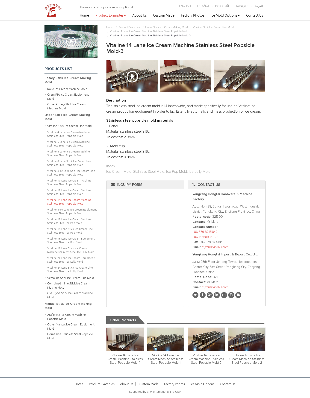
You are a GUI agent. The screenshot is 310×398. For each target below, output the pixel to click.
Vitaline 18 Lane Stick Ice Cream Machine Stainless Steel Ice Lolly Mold (70, 250)
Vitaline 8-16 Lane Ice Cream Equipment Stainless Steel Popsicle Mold (72, 211)
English (185, 6)
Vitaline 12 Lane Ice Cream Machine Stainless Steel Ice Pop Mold (69, 221)
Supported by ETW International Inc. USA (155, 391)
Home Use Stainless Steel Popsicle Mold (70, 336)
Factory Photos (192, 15)
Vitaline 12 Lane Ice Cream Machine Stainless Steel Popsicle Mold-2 (246, 359)
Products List (58, 69)
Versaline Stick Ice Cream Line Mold (70, 277)
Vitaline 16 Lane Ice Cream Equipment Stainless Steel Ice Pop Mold (71, 240)
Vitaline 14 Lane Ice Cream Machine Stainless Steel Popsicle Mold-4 (125, 359)
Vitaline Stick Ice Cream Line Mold (213, 27)
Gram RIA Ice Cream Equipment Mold (68, 96)
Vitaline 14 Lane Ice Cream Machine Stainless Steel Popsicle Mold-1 (165, 359)
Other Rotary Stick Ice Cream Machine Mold (66, 106)
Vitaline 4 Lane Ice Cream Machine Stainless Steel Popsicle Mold (68, 134)
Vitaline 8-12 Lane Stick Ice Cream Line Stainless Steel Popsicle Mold (71, 172)
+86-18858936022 (205, 237)
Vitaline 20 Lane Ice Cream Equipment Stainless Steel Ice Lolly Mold (71, 259)
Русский (222, 6)
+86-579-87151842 (205, 232)
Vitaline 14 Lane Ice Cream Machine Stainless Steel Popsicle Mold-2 (206, 359)
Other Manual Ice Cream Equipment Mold (70, 326)
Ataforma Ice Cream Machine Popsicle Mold (66, 316)
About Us (139, 15)
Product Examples (129, 27)
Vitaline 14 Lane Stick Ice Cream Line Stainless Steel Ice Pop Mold (70, 230)
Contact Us (254, 15)
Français (241, 6)
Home (84, 15)
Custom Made (163, 15)
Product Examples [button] (110, 15)
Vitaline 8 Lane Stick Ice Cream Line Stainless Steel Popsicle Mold (69, 163)
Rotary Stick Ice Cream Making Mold (67, 80)
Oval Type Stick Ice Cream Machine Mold (70, 295)
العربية (259, 6)
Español (203, 6)
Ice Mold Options (202, 384)
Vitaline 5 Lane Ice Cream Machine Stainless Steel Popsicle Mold (68, 143)
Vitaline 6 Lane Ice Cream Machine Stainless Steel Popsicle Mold (68, 153)
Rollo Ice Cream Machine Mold (67, 89)
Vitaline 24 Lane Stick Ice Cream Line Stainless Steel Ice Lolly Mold (70, 269)
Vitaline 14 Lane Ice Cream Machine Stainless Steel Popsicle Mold (149, 31)
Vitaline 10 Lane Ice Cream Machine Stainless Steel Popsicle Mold (69, 182)
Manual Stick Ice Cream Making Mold (68, 306)
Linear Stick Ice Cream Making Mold (166, 27)
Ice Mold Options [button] (225, 15)
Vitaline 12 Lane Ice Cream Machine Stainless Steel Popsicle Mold (69, 192)
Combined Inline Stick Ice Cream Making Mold (68, 285)
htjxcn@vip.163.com (215, 247)
